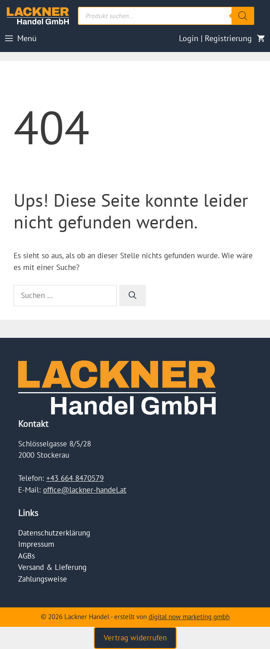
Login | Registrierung (215, 38)
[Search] (242, 16)
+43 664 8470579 (75, 478)
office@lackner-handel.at (84, 490)
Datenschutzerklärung (54, 533)
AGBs (26, 556)
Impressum (36, 544)
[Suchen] (132, 296)
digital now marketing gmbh (189, 616)
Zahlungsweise (42, 579)
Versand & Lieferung (52, 567)
